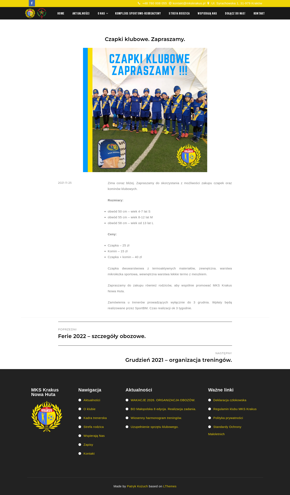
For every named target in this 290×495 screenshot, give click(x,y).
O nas (101, 13)
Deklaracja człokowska (230, 400)
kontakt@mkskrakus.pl (189, 3)
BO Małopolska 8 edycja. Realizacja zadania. (163, 409)
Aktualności (81, 13)
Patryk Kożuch (137, 486)
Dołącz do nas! (235, 13)
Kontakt (259, 13)
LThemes (170, 486)
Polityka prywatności (228, 418)
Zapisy (88, 444)
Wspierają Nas (207, 13)
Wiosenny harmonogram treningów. (156, 418)
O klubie (90, 409)
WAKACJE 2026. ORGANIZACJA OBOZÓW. (163, 400)
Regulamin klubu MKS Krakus (235, 409)
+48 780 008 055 (154, 3)
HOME (60, 13)
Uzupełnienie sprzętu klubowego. (155, 427)
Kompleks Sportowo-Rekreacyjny (138, 13)
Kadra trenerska (95, 418)
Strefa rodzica (179, 13)
